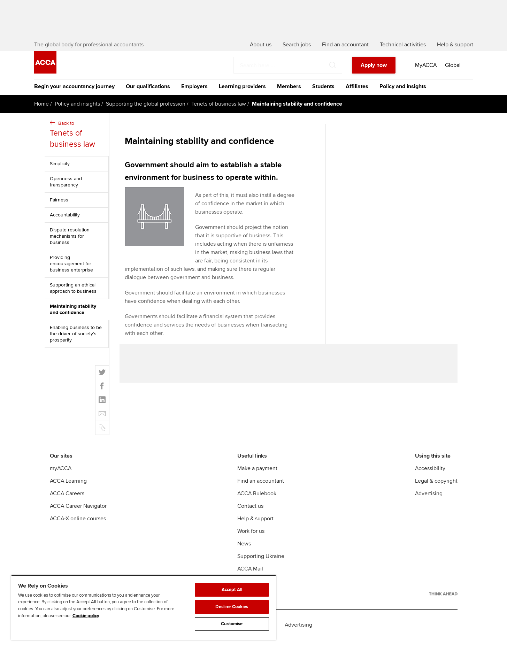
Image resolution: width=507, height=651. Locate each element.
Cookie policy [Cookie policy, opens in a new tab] (85, 616)
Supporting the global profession (145, 114)
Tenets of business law (218, 114)
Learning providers (242, 96)
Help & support (255, 529)
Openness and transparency (66, 192)
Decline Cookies (231, 607)
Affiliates (357, 96)
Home (41, 114)
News (244, 554)
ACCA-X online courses (78, 529)
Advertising (429, 503)
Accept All (232, 589)
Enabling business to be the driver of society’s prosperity (76, 344)
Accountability (65, 225)
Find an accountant (260, 491)
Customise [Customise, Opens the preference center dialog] (232, 624)
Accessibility (430, 478)
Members (289, 96)
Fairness (59, 210)
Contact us (250, 516)
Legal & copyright (436, 491)
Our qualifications (148, 96)
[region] (143, 607)
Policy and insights (402, 96)
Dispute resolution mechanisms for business (70, 246)
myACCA (60, 478)
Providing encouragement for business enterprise (71, 274)
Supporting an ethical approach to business (73, 298)
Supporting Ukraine (260, 566)
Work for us (250, 541)
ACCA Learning (68, 491)
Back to (78, 145)
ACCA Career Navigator (78, 516)
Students (323, 96)
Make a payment (257, 478)
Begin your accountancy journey (74, 96)
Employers (194, 96)
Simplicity (60, 174)
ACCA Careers (67, 503)
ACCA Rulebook (256, 503)
